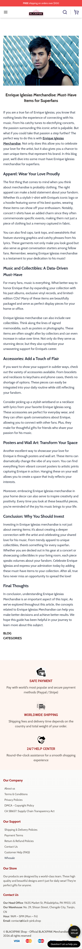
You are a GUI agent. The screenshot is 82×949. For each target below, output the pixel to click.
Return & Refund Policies (19, 841)
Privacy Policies (13, 800)
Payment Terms (13, 835)
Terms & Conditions (16, 794)
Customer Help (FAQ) (17, 852)
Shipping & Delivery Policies (20, 829)
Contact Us (11, 846)
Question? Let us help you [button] (64, 944)
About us (9, 788)
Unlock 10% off (74, 931)
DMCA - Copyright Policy (19, 805)
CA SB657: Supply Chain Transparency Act (29, 811)
